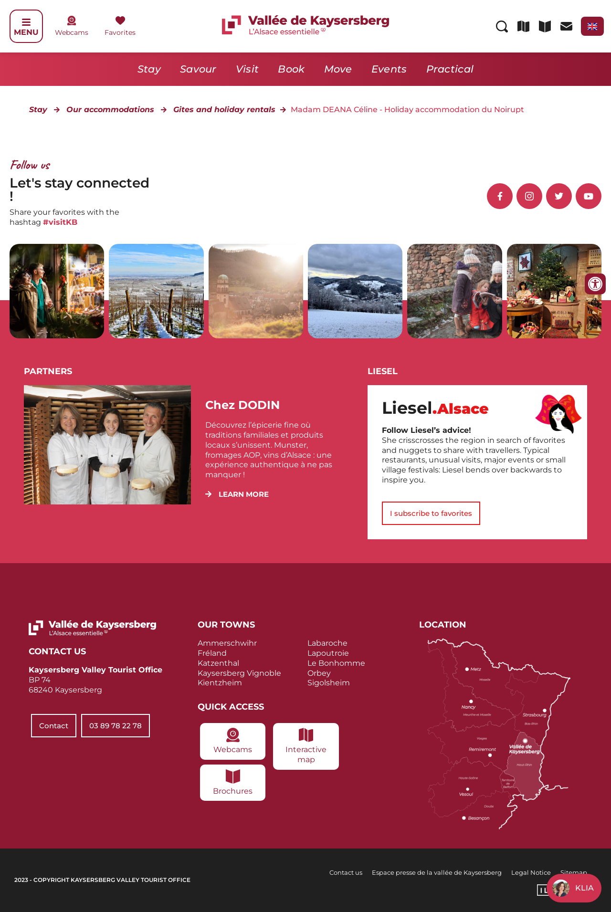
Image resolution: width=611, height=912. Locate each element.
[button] (237, 494)
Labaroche (327, 643)
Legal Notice (531, 872)
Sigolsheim (328, 682)
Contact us (345, 872)
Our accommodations (110, 109)
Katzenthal (218, 663)
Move (338, 69)
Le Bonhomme (336, 663)
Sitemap (573, 872)
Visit (247, 69)
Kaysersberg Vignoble (239, 673)
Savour (198, 69)
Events (389, 69)
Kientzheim (220, 682)
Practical (450, 69)
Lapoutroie (328, 653)
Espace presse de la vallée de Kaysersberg (437, 872)
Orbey (319, 673)
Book (291, 69)
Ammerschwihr (227, 643)
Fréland (212, 653)
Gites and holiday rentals (224, 109)
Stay (149, 69)
